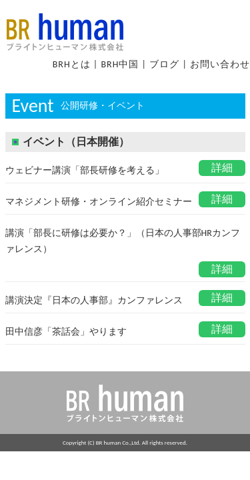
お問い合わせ (220, 64)
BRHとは (72, 64)
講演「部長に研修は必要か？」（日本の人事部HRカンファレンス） (122, 241)
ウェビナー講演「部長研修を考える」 (84, 170)
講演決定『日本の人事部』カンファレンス (94, 300)
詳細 (222, 167)
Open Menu (220, 21)
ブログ (164, 64)
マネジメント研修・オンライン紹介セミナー (98, 201)
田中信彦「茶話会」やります (66, 331)
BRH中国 (120, 64)
